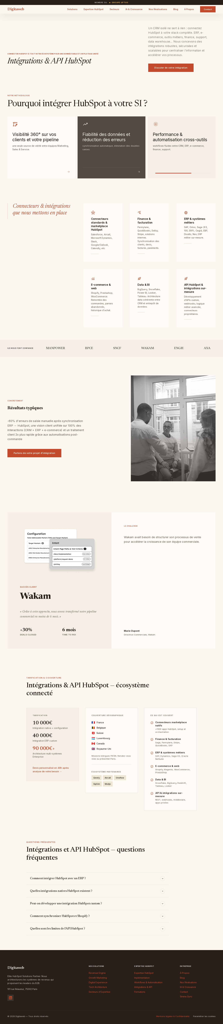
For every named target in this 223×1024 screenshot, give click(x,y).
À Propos (189, 9)
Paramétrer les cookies (204, 1016)
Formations (139, 992)
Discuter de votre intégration (170, 67)
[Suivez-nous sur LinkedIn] (10, 998)
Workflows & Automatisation (148, 982)
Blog (175, 9)
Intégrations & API (143, 987)
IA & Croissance (133, 9)
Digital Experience (98, 982)
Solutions (72, 9)
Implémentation (142, 977)
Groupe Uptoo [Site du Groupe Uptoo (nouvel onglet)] (120, 2)
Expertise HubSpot (93, 9)
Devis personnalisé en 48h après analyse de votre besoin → (51, 770)
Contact (208, 9)
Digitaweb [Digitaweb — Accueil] (15, 9)
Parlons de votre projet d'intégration (34, 453)
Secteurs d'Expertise (99, 992)
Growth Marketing (98, 977)
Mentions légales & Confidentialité (172, 1016)
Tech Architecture (98, 987)
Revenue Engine (97, 973)
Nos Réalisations (158, 9)
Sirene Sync (186, 996)
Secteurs (114, 9)
